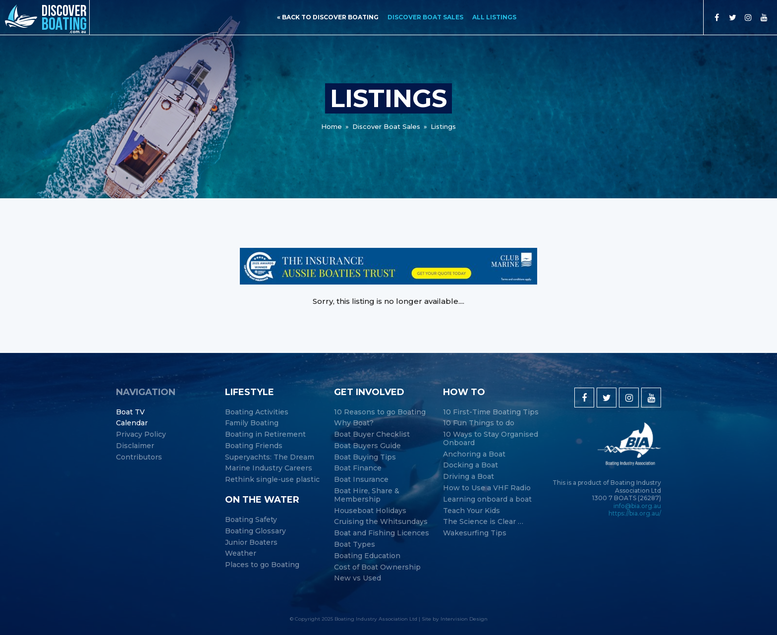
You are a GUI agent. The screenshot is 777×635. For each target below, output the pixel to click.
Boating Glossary (255, 531)
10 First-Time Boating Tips (491, 412)
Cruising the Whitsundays (381, 522)
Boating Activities (256, 412)
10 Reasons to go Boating (380, 412)
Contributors (139, 457)
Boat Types (354, 544)
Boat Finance (358, 468)
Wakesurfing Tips (474, 533)
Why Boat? (354, 423)
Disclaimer (135, 446)
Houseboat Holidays (370, 511)
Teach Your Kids (471, 511)
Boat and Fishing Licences (381, 533)
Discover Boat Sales (425, 17)
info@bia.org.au (637, 506)
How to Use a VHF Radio (487, 488)
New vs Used (357, 578)
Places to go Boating (262, 565)
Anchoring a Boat (474, 454)
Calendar (132, 423)
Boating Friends (253, 446)
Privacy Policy (141, 434)
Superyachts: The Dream (269, 457)
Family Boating (251, 423)
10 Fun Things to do (478, 423)
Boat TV (130, 412)
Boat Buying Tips (365, 457)
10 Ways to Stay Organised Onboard (490, 438)
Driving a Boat (468, 476)
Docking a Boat (470, 465)
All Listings (494, 17)
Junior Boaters (251, 542)
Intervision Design (464, 619)
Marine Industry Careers (268, 468)
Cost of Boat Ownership (377, 567)
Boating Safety (251, 520)
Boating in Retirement (265, 434)
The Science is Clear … (483, 522)
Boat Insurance (361, 479)
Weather (240, 553)
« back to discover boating (328, 17)
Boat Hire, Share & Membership (366, 495)
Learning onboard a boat (487, 499)
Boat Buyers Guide (367, 446)
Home (331, 126)
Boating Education (367, 556)
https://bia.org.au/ (635, 513)
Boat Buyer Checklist (372, 434)
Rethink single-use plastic (272, 479)
